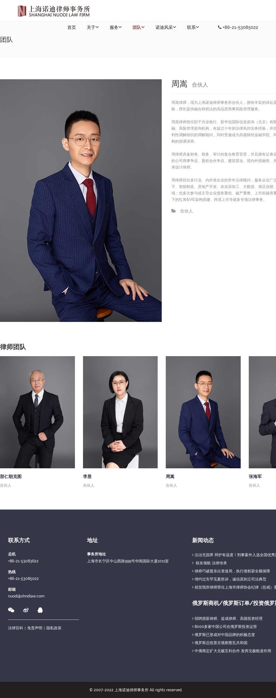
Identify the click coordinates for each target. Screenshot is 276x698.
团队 (139, 27)
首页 (71, 27)
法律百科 (15, 628)
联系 (193, 27)
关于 (93, 27)
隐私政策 (53, 628)
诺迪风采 (166, 27)
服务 (116, 27)
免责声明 (34, 628)
